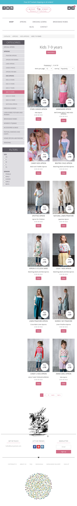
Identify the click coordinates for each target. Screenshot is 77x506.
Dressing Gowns (40, 22)
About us (23, 464)
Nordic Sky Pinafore (63, 321)
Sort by (57, 69)
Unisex (8, 179)
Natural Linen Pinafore (64, 216)
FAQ (31, 464)
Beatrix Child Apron (63, 163)
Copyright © (12, 464)
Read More (51, 52)
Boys (7, 184)
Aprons (23, 22)
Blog (32, 27)
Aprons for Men (11, 72)
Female (8, 174)
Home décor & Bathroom (13, 138)
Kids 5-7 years (10, 88)
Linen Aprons (10, 64)
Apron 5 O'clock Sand (38, 268)
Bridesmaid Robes (60, 22)
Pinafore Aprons (11, 55)
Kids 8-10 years (10, 96)
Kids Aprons (24, 36)
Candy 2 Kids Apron (38, 374)
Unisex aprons (10, 68)
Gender (7, 171)
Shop (11, 22)
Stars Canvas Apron (38, 109)
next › (53, 395)
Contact (43, 27)
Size (5, 154)
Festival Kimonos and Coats (12, 133)
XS (6, 157)
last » (59, 395)
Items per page (40, 69)
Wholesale (39, 464)
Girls (8, 182)
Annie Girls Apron (63, 374)
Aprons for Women (12, 60)
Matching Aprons (11, 104)
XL (6, 167)
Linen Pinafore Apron (38, 321)
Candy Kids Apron (38, 163)
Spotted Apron (38, 216)
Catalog (7, 36)
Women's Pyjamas (10, 123)
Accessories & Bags (11, 127)
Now (44, 100)
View (38, 119)
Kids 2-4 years (10, 80)
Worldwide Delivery (53, 464)
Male (7, 176)
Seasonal (7, 142)
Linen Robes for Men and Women (13, 114)
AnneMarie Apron (63, 109)
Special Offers (9, 47)
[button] (67, 68)
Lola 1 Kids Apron (63, 268)
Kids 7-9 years (10, 92)
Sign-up (63, 452)
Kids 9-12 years (10, 100)
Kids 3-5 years (10, 84)
